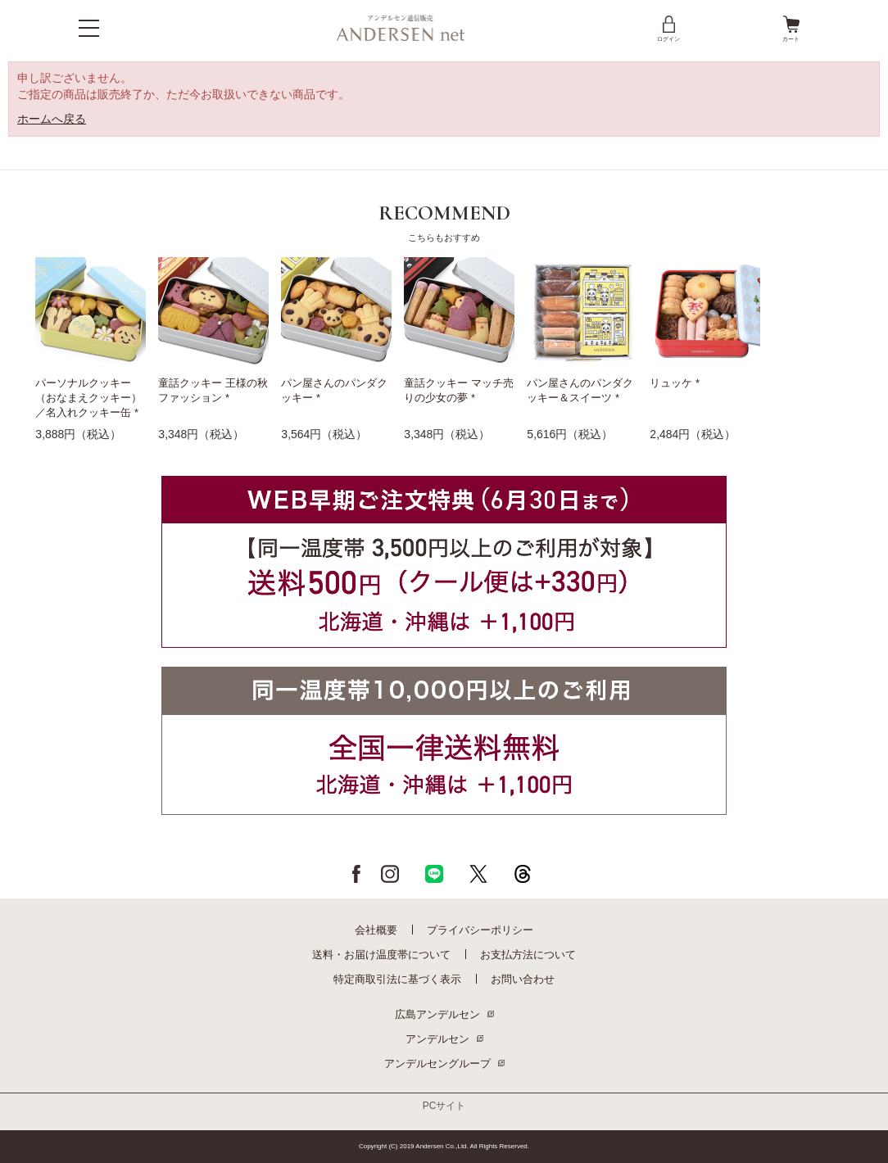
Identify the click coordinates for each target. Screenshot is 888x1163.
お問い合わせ (523, 979)
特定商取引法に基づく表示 (397, 979)
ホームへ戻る (51, 118)
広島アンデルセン (437, 1014)
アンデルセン (437, 1039)
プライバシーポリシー (480, 930)
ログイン (668, 27)
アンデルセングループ (437, 1063)
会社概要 (376, 930)
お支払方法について (528, 954)
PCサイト (444, 1105)
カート (791, 27)
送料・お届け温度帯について (381, 954)
